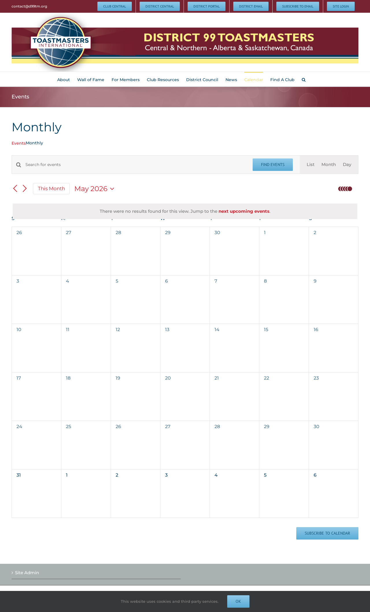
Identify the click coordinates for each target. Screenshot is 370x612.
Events (19, 143)
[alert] (185, 211)
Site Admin (27, 572)
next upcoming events (244, 211)
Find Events (272, 164)
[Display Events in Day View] (347, 165)
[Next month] (24, 189)
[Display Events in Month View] (328, 165)
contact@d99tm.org (29, 6)
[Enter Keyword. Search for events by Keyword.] (135, 165)
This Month (51, 188)
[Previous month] (15, 189)
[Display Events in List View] (310, 165)
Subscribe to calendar (327, 533)
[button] (304, 79)
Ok (238, 601)
